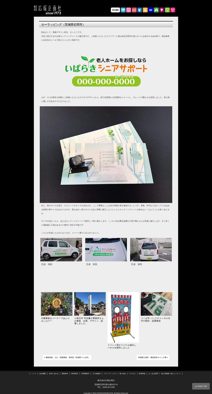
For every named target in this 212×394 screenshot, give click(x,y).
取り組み (123, 373)
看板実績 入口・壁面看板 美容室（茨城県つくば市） (68, 357)
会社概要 (42, 373)
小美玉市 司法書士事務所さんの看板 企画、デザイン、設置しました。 (89, 321)
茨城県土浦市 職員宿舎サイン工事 (152, 357)
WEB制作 (74, 373)
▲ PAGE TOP (201, 386)
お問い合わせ (54, 373)
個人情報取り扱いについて (171, 373)
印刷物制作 (85, 373)
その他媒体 (96, 373)
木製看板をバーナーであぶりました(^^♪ (55, 319)
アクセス (132, 373)
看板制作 (65, 373)
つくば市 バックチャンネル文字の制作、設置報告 (155, 319)
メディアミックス (110, 373)
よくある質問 (153, 373)
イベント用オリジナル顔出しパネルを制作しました (122, 346)
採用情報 (142, 373)
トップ (33, 373)
